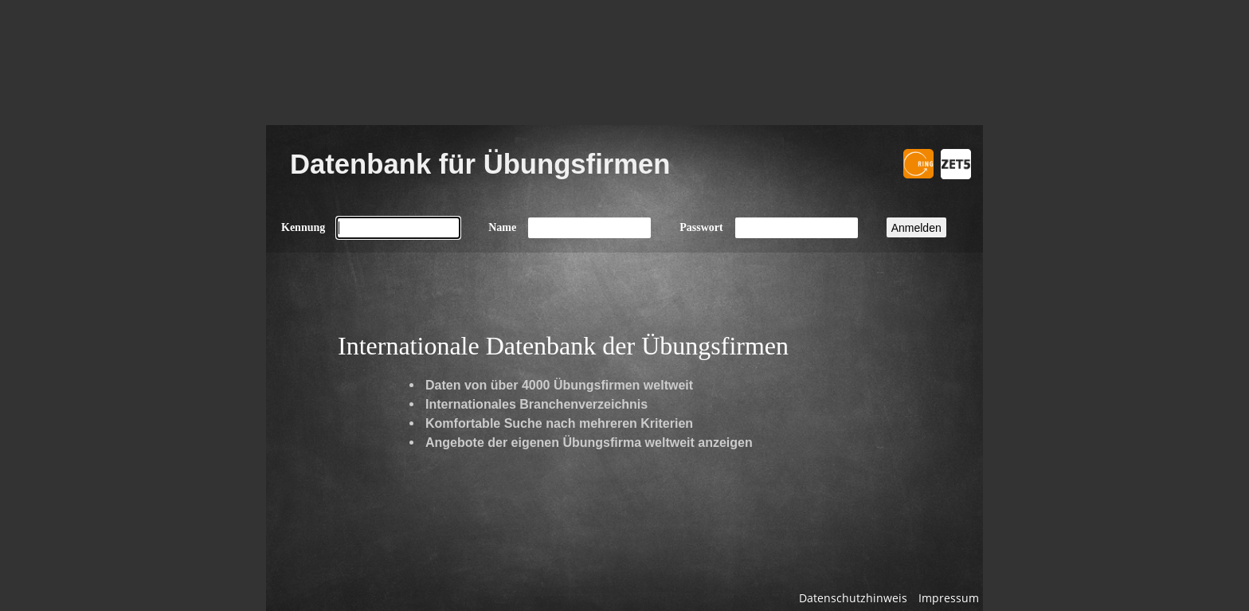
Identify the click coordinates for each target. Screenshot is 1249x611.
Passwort (700, 227)
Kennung (303, 227)
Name (502, 227)
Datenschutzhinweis (853, 597)
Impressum (948, 597)
